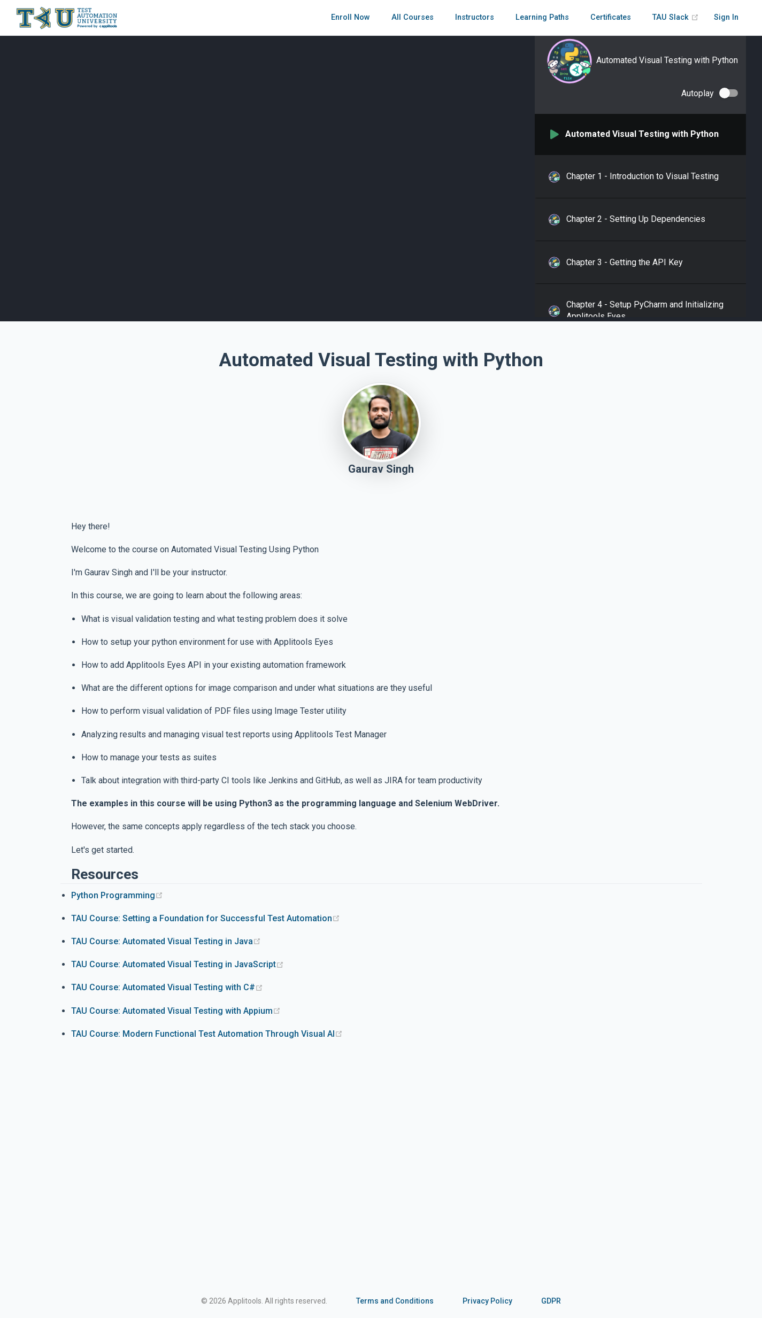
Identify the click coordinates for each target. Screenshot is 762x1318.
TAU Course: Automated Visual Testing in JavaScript (177, 964)
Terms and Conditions (395, 1301)
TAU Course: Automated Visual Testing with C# (167, 987)
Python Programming (117, 895)
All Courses (412, 17)
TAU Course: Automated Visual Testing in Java (166, 941)
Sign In (726, 17)
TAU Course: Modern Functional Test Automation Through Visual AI (207, 1034)
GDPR (551, 1301)
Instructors (474, 17)
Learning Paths (542, 17)
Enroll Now (350, 17)
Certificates (610, 17)
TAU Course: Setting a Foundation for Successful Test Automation (205, 918)
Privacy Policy (487, 1301)
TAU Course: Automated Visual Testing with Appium (176, 1011)
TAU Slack (675, 17)
